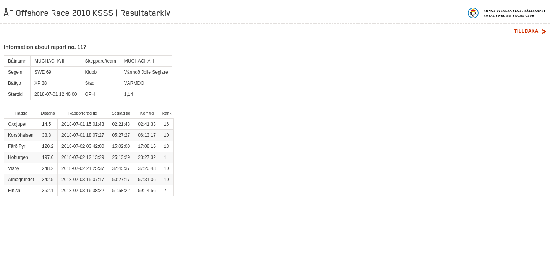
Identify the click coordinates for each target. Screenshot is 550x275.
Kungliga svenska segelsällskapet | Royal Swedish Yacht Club (507, 13)
